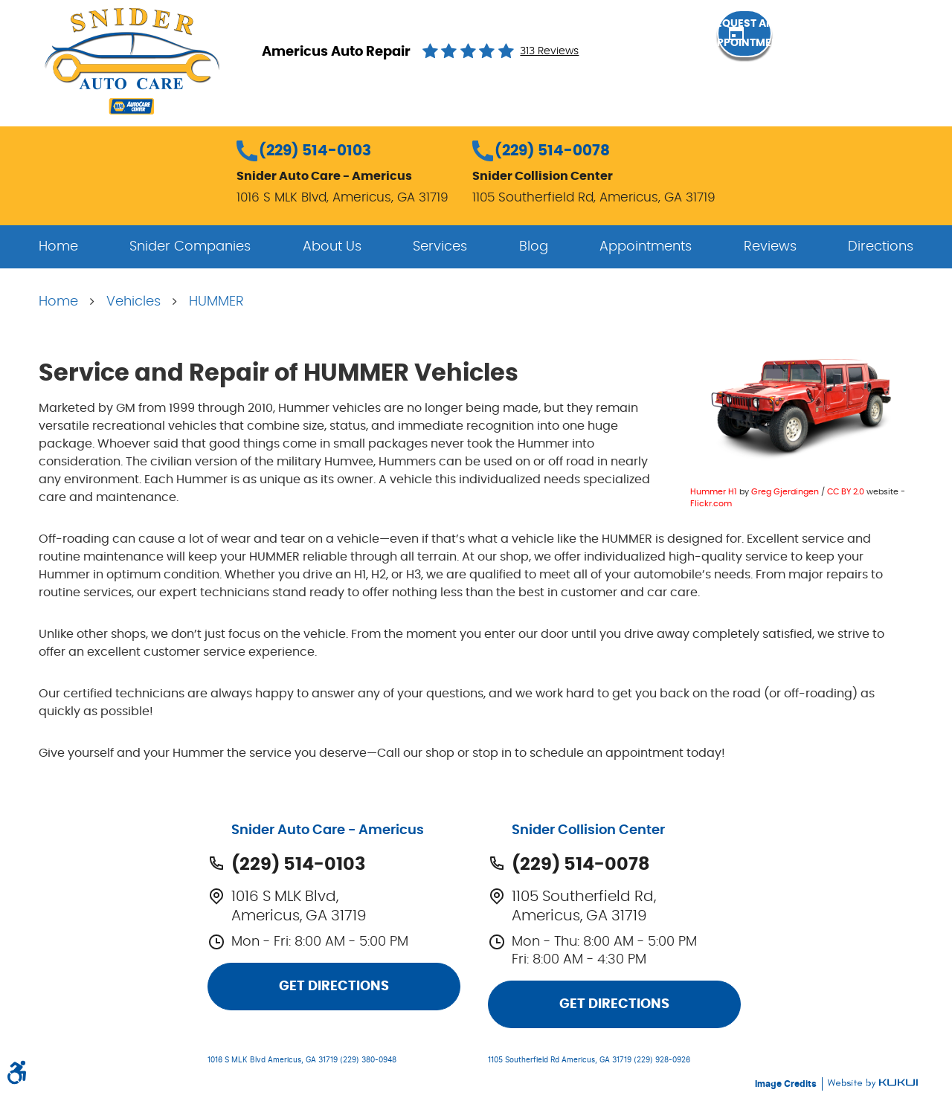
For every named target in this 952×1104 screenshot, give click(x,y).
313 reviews (549, 51)
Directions (880, 247)
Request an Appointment (833, 50)
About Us (332, 247)
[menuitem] (58, 246)
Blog (533, 247)
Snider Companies (190, 247)
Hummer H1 (713, 492)
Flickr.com (711, 504)
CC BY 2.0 (845, 492)
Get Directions (334, 986)
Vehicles (133, 302)
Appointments (645, 247)
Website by (872, 1083)
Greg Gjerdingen (785, 492)
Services (440, 247)
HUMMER (216, 302)
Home (58, 247)
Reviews (770, 247)
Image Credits (787, 1084)
